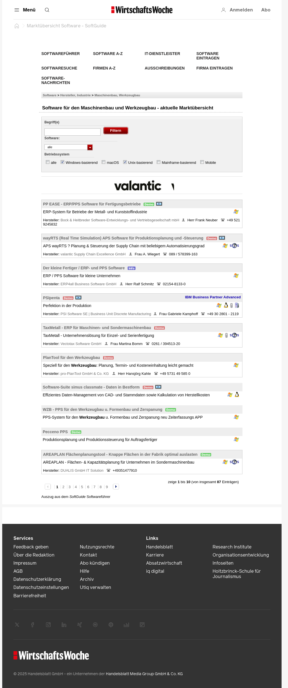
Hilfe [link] (84, 571)
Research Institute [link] (232, 547)
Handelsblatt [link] (159, 547)
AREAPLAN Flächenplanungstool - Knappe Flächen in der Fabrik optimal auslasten (120, 454)
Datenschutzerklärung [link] (37, 579)
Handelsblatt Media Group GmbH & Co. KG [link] (144, 674)
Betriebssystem (56, 154)
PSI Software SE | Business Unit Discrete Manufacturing (106, 314)
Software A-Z (108, 53)
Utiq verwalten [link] (95, 587)
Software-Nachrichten (55, 80)
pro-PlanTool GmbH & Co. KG (85, 373)
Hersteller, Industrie (75, 95)
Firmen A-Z (104, 68)
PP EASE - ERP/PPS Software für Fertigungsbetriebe (92, 204)
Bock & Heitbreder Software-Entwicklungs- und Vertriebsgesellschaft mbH (120, 220)
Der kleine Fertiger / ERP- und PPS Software (84, 268)
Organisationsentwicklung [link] (241, 555)
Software (49, 95)
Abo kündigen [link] (95, 563)
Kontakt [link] (88, 555)
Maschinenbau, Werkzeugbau (117, 95)
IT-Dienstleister (162, 53)
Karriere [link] (155, 555)
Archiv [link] (87, 579)
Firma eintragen (214, 68)
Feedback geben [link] (31, 547)
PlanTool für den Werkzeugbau (71, 357)
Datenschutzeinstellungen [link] (41, 587)
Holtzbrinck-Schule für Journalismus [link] (237, 574)
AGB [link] (18, 571)
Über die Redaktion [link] (33, 555)
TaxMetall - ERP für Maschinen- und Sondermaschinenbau (97, 327)
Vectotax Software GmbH (82, 344)
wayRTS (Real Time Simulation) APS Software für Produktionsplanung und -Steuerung (123, 238)
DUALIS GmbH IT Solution (82, 470)
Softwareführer (60, 53)
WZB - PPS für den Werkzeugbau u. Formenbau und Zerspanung (102, 409)
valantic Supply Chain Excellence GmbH (94, 254)
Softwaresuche (59, 68)
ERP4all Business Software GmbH (89, 284)
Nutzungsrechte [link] (97, 547)
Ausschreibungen (165, 68)
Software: (52, 138)
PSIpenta (51, 298)
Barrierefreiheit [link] (29, 596)
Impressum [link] (24, 563)
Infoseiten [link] (223, 563)
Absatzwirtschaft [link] (164, 563)
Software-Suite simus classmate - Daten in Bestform (91, 387)
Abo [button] (265, 10)
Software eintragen (207, 55)
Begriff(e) (51, 122)
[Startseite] (16, 25)
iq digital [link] (155, 571)
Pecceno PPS (55, 432)
